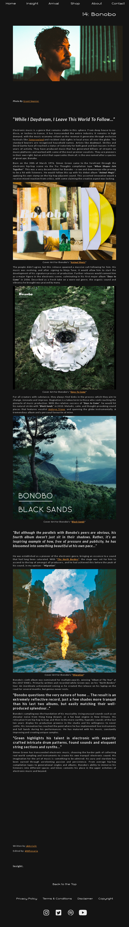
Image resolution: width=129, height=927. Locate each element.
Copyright (105, 899)
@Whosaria (31, 851)
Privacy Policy (26, 899)
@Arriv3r (31, 846)
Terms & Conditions (57, 899)
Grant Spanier (31, 101)
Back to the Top (65, 884)
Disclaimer (85, 899)
